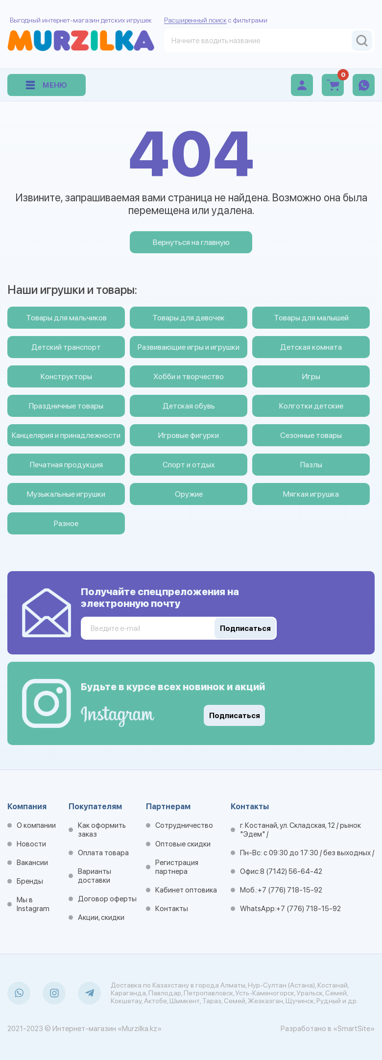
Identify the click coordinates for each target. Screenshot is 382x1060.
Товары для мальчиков (66, 317)
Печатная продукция (66, 464)
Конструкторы (66, 376)
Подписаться (234, 715)
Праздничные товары (66, 405)
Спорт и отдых (189, 464)
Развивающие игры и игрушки (188, 347)
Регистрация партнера (176, 867)
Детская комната (311, 347)
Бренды (30, 881)
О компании (36, 825)
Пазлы (311, 464)
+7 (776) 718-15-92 (290, 890)
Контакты (171, 908)
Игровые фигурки (188, 435)
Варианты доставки (94, 876)
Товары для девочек (188, 317)
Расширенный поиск (195, 20)
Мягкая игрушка (311, 494)
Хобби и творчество (188, 376)
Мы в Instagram (33, 904)
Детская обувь (189, 405)
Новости (31, 844)
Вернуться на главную (191, 242)
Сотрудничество (184, 825)
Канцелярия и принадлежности (66, 435)
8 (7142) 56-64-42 (291, 871)
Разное (66, 523)
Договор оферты (107, 898)
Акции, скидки (101, 917)
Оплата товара (103, 852)
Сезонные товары (311, 435)
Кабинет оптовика (186, 890)
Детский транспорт (66, 347)
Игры (311, 376)
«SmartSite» (354, 1028)
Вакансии (32, 862)
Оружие (189, 494)
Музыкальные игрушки (66, 494)
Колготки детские (311, 405)
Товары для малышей (311, 317)
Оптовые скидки (183, 844)
